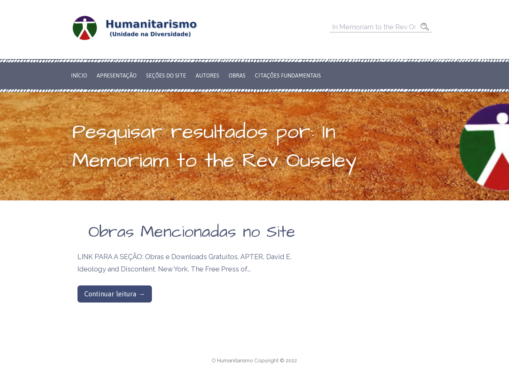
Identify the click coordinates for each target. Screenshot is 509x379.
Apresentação (117, 75)
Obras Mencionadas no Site (191, 232)
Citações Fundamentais (288, 75)
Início (79, 75)
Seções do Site (166, 75)
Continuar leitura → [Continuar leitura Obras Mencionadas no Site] (114, 294)
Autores (207, 75)
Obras (237, 75)
